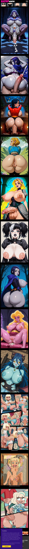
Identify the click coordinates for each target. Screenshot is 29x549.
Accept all (6, 546)
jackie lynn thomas (14, 450)
